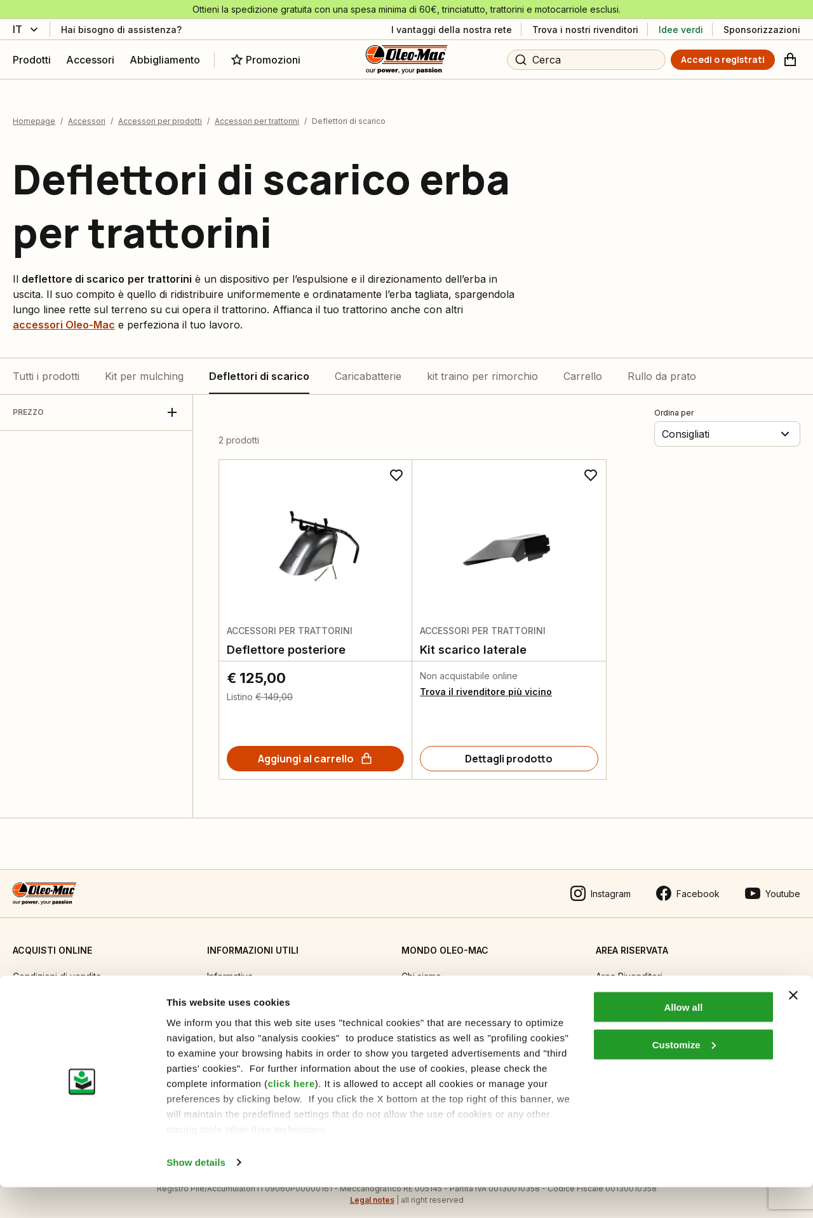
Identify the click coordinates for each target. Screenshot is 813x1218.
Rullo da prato (662, 367)
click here (291, 1113)
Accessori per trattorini (257, 113)
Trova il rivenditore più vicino (486, 682)
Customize (684, 1075)
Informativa (230, 967)
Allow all (683, 1037)
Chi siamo (421, 967)
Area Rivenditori (629, 967)
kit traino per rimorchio (482, 367)
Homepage (34, 113)
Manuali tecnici (238, 993)
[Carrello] (790, 60)
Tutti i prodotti (46, 367)
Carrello (582, 367)
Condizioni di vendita (57, 967)
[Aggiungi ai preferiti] (396, 466)
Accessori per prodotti (160, 113)
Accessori (86, 113)
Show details (195, 1193)
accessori (64, 315)
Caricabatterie (368, 367)
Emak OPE (422, 993)
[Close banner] (793, 1026)
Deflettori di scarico (259, 367)
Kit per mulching (144, 367)
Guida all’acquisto (49, 993)
